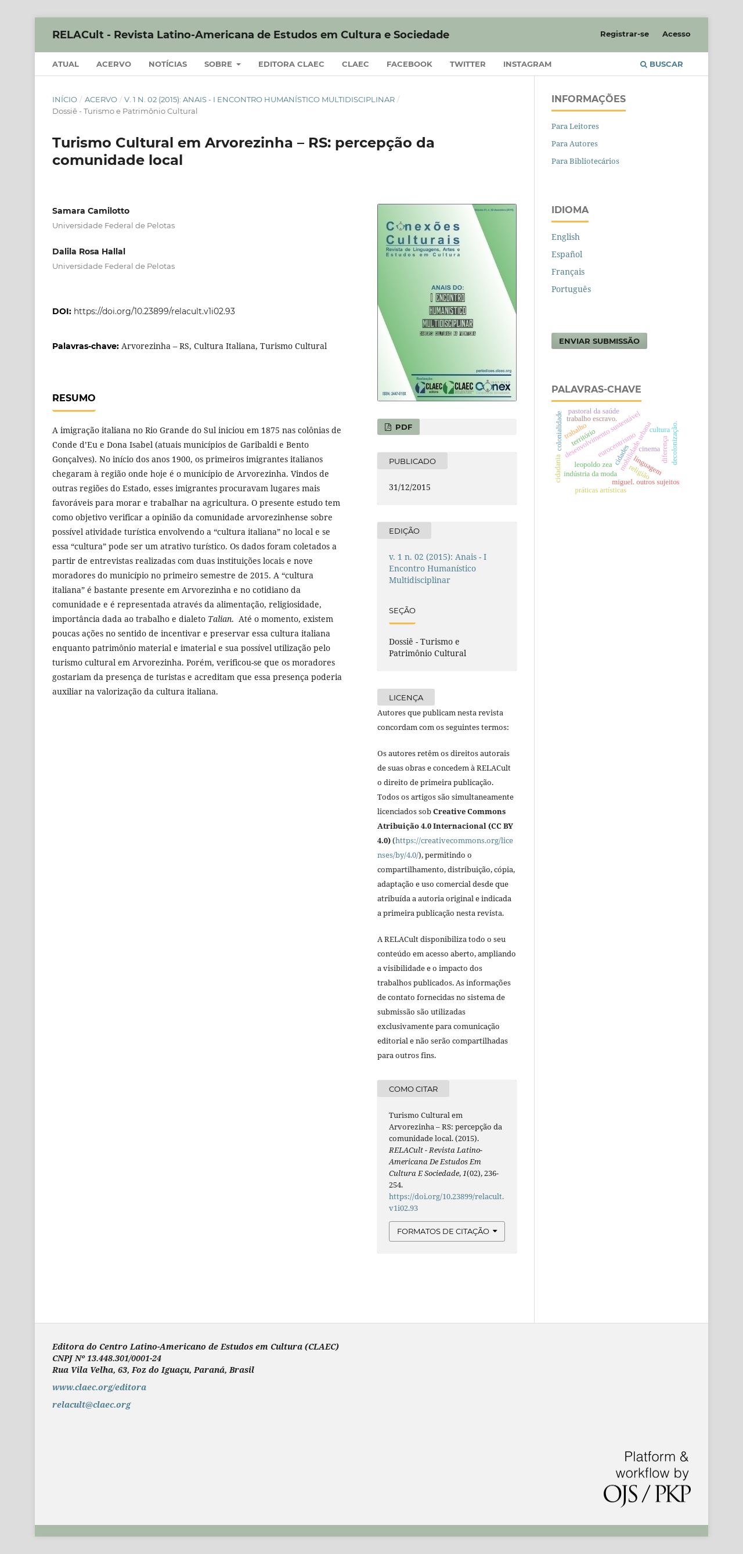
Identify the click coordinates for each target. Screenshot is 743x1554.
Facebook (409, 64)
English (565, 236)
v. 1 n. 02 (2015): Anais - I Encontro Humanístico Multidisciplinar (259, 99)
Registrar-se (624, 33)
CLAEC (355, 64)
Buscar (661, 64)
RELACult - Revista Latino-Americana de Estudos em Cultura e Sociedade (250, 34)
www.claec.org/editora (99, 1387)
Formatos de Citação (443, 1231)
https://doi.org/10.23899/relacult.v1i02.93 (154, 311)
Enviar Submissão (599, 341)
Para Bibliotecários (585, 161)
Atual (65, 64)
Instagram (527, 64)
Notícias (168, 64)
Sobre (219, 64)
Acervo (113, 64)
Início (64, 99)
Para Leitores (575, 126)
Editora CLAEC (291, 64)
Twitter (468, 64)
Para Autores (574, 143)
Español (566, 254)
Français (568, 271)
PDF (402, 426)
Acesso (676, 33)
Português (571, 288)
